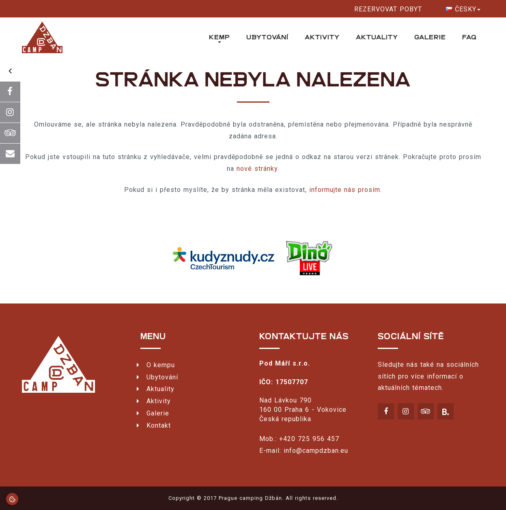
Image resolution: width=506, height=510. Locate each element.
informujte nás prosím (344, 190)
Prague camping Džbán (250, 498)
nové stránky (257, 168)
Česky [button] (463, 9)
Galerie (430, 37)
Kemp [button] (219, 38)
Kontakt (158, 425)
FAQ (469, 37)
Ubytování (267, 37)
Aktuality (377, 37)
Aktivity (322, 37)
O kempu (160, 365)
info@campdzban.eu (316, 450)
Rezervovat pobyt (388, 9)
